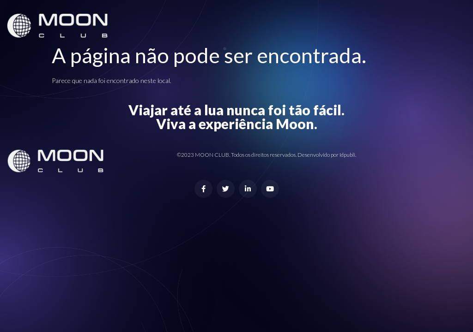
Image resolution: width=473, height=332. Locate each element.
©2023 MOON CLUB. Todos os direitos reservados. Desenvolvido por (258, 154)
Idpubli (347, 154)
